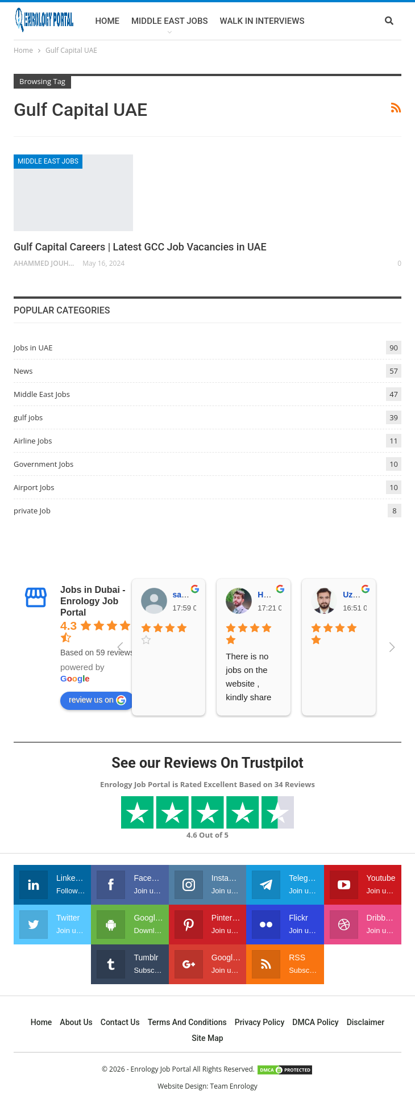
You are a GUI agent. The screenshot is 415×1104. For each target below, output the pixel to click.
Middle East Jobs (169, 21)
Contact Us (120, 1022)
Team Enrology (234, 1086)
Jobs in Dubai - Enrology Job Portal (93, 601)
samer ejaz (193, 594)
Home (107, 21)
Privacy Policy (260, 1022)
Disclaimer (366, 1022)
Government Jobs (43, 464)
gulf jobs (28, 417)
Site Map (207, 1038)
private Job (32, 510)
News (23, 371)
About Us (76, 1022)
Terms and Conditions (187, 1022)
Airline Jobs (33, 441)
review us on (97, 700)
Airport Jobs (34, 487)
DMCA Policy (315, 1022)
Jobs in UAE (33, 347)
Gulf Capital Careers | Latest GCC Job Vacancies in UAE (140, 247)
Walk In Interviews (261, 21)
